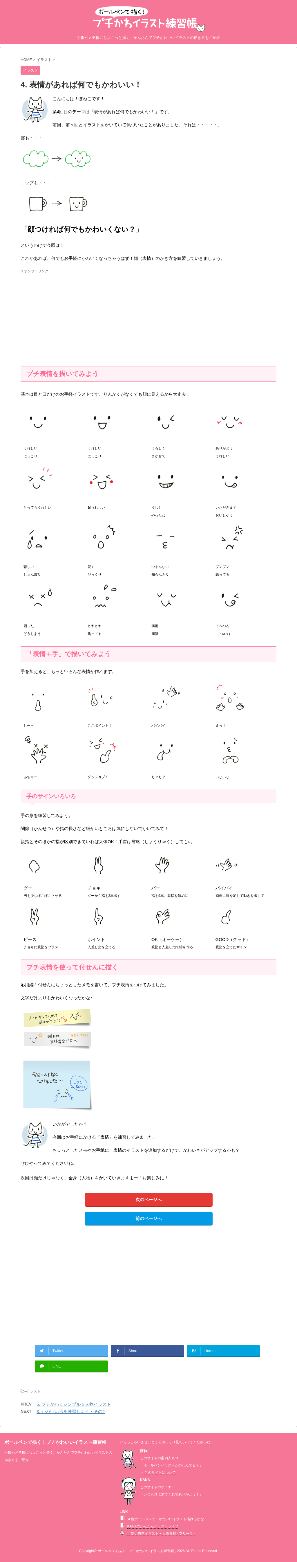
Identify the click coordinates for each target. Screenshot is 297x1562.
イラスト (33, 1391)
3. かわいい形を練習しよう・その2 (71, 1411)
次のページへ (148, 1199)
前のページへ (148, 1218)
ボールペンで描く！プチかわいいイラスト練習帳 (55, 1442)
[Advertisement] (69, 315)
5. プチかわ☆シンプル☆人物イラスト (74, 1404)
